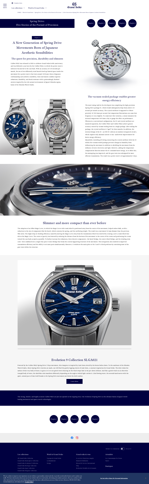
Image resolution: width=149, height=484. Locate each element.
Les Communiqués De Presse (113, 458)
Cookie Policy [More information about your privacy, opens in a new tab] (29, 482)
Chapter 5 (132, 23)
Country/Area (17, 3)
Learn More (74, 381)
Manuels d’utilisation (82, 461)
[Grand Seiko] (74, 5)
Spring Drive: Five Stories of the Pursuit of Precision (48, 12)
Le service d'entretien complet (85, 458)
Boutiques (109, 466)
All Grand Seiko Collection (25, 458)
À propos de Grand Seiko (54, 458)
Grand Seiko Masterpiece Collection (28, 461)
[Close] (145, 478)
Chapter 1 (91, 23)
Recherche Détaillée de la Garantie (86, 468)
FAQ (77, 466)
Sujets (107, 461)
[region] (74, 478)
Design (49, 463)
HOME (19, 12)
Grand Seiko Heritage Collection (27, 466)
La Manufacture (51, 461)
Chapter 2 (101, 23)
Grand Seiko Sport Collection (26, 468)
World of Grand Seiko (37, 8)
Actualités (109, 454)
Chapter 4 (122, 23)
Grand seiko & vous (83, 454)
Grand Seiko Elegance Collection (27, 471)
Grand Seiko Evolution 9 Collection (28, 463)
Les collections (18, 8)
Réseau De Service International (85, 463)
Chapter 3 (111, 23)
